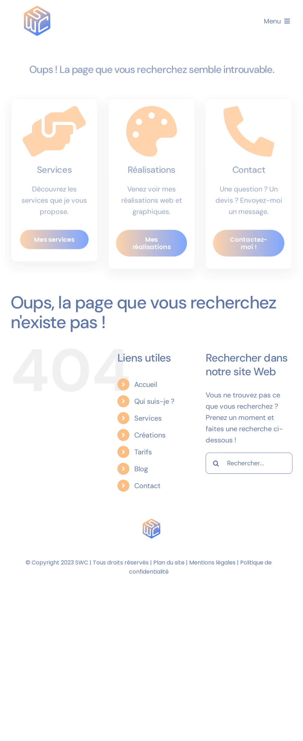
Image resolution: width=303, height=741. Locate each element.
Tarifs (143, 451)
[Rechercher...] (249, 463)
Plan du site (169, 562)
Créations (150, 435)
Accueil (145, 384)
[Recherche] (216, 463)
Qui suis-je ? (154, 401)
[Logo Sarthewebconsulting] (37, 8)
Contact (147, 485)
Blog (141, 468)
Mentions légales (212, 562)
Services (148, 418)
